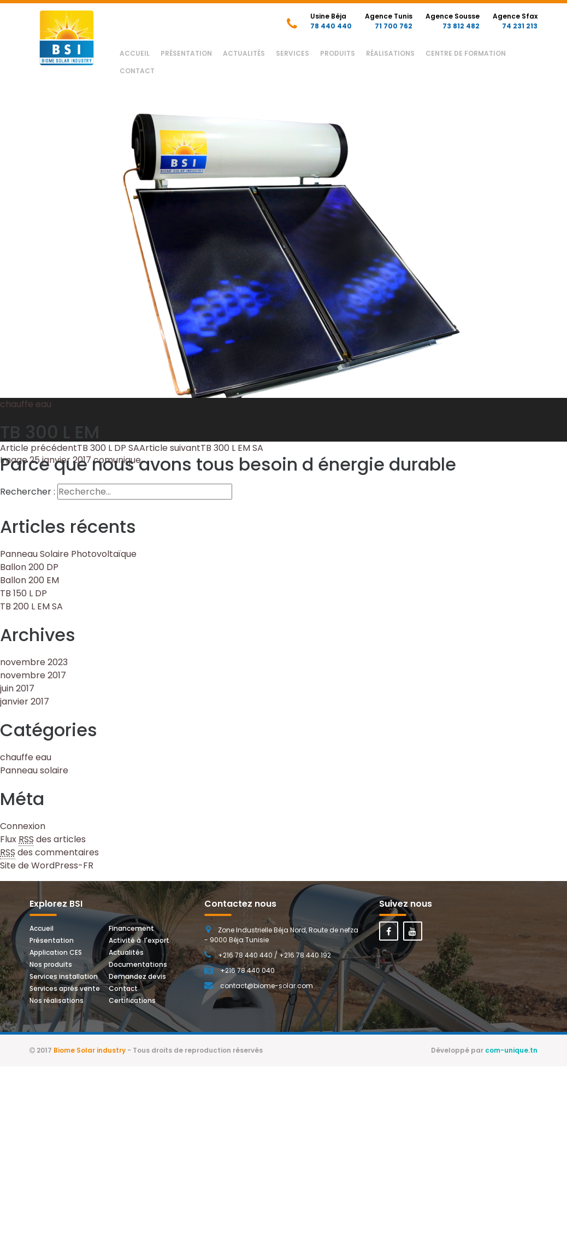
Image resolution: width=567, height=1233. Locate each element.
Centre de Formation (466, 53)
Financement (131, 928)
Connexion (22, 826)
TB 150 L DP (23, 593)
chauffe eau (25, 404)
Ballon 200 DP (29, 567)
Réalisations (390, 53)
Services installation (63, 976)
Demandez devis (137, 976)
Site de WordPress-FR (46, 865)
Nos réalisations (56, 1000)
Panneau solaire (34, 770)
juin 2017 (17, 688)
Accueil (135, 53)
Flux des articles (43, 839)
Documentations (138, 964)
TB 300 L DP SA (69, 448)
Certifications (132, 1000)
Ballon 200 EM (29, 580)
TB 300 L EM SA (201, 448)
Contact (137, 70)
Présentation (186, 53)
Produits (337, 53)
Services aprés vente (64, 988)
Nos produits (50, 964)
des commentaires (49, 852)
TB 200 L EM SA (31, 606)
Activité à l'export (139, 940)
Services (292, 53)
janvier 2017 (24, 701)
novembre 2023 (34, 662)
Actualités (244, 53)
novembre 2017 (33, 675)
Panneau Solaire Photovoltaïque (68, 554)
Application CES (55, 952)
